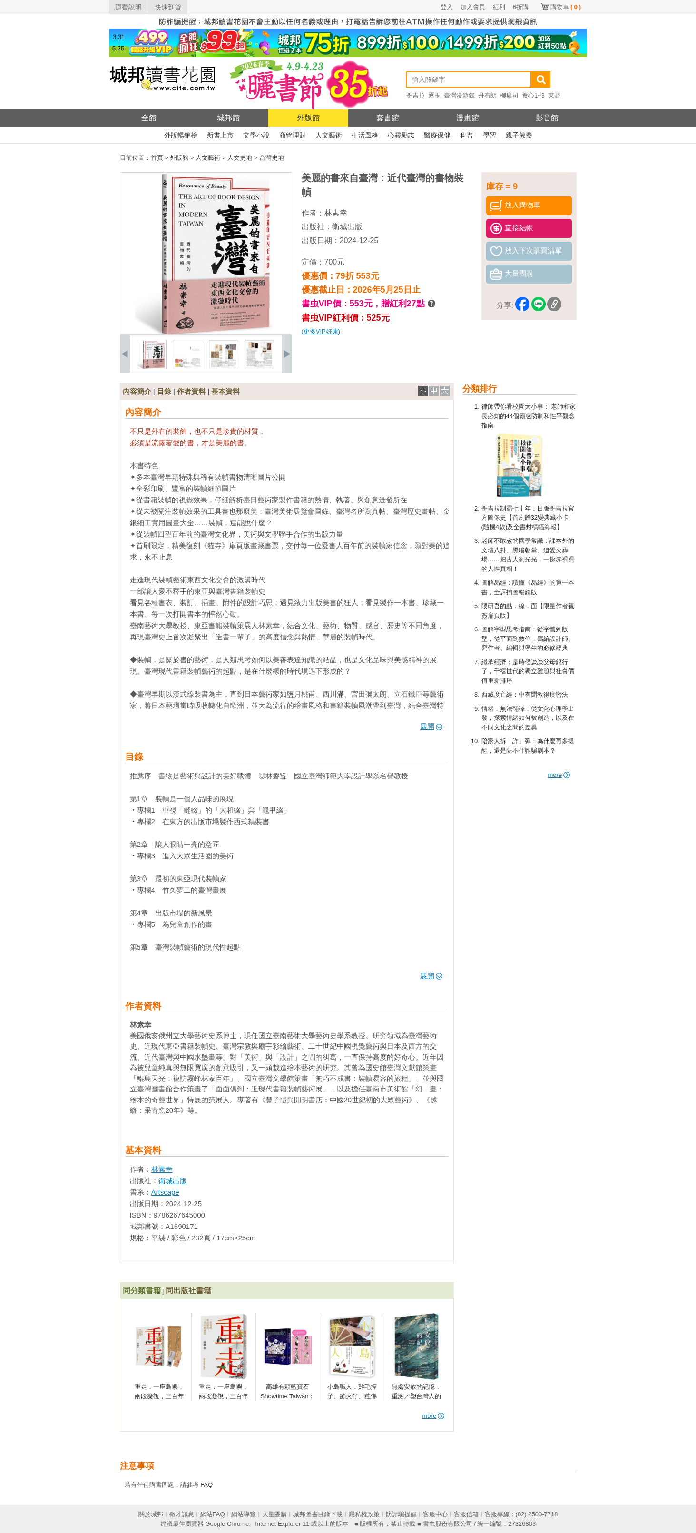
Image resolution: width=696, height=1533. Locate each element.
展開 (431, 726)
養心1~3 (533, 95)
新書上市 (220, 135)
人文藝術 (328, 135)
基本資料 (225, 391)
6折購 (521, 6)
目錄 (164, 391)
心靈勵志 (401, 135)
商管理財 (292, 135)
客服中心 (435, 1514)
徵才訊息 (181, 1514)
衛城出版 (347, 227)
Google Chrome (227, 1523)
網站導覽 (243, 1514)
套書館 (387, 118)
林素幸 (335, 213)
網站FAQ (212, 1514)
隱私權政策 (364, 1514)
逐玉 (434, 95)
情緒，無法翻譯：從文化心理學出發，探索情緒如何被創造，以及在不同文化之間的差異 (527, 718)
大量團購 (274, 1514)
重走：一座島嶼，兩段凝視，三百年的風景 (223, 1396)
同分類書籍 (142, 1291)
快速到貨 (168, 7)
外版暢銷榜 (180, 135)
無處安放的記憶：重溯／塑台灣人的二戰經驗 (416, 1396)
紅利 (499, 6)
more (559, 774)
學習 (489, 135)
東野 (554, 95)
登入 (447, 6)
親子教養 (519, 135)
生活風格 (365, 135)
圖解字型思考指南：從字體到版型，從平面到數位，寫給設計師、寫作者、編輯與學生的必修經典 (527, 638)
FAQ (206, 1484)
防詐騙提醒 (401, 1514)
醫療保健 (437, 135)
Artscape (165, 1192)
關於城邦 (150, 1514)
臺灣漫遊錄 (459, 95)
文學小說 (256, 135)
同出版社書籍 (188, 1291)
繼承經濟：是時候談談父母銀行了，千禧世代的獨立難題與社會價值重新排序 (527, 671)
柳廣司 (509, 95)
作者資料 (191, 391)
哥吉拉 (415, 95)
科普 (466, 135)
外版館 (308, 118)
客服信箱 (466, 1514)
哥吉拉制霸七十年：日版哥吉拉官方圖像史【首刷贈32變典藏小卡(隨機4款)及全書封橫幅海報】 (527, 518)
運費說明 (128, 7)
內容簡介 (137, 391)
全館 (149, 118)
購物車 (565, 6)
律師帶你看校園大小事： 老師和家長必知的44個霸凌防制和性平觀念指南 (528, 416)
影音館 (547, 118)
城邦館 (228, 118)
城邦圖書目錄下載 (318, 1514)
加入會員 (473, 6)
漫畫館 (467, 118)
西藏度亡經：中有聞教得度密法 (524, 694)
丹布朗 (487, 95)
